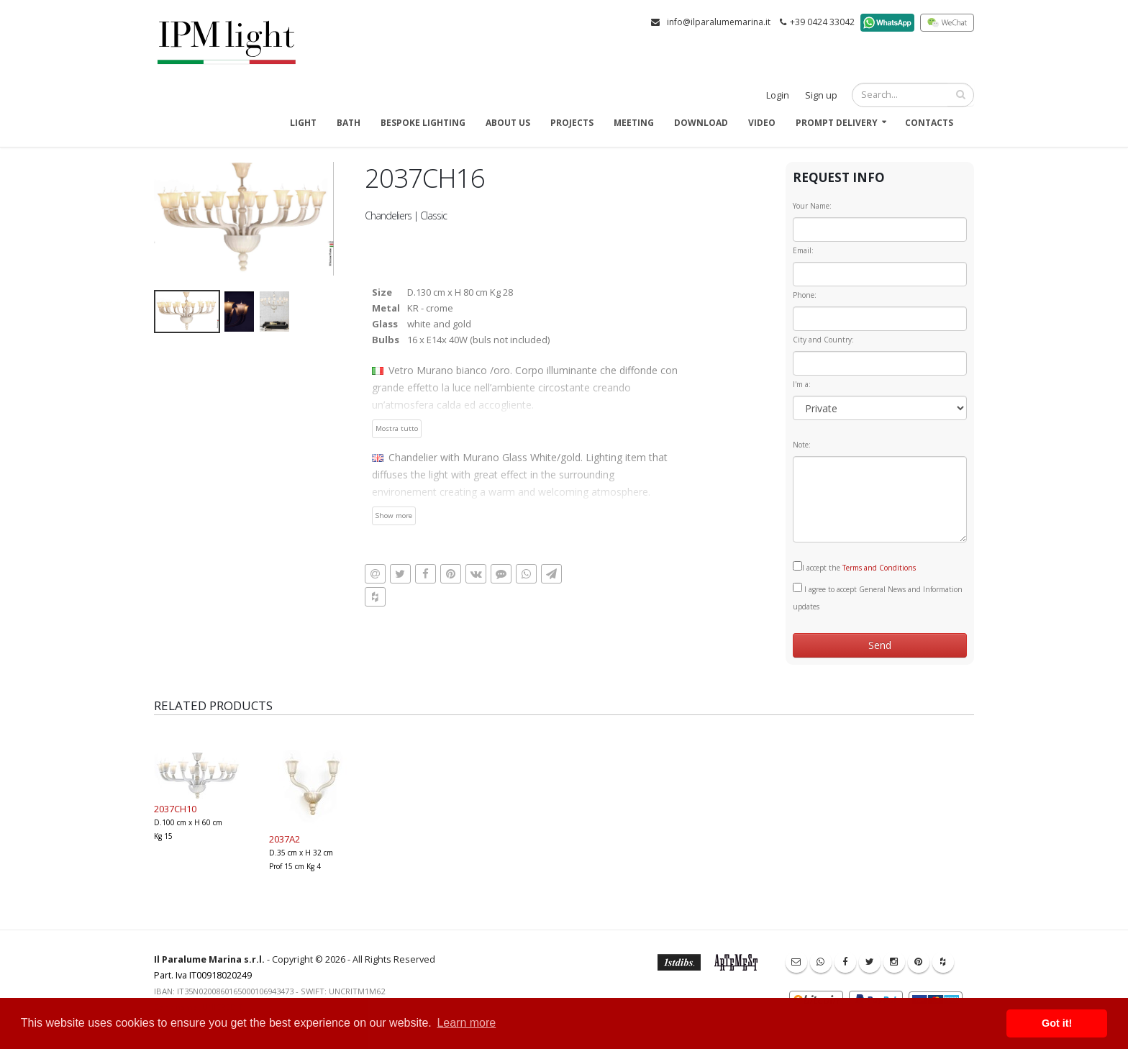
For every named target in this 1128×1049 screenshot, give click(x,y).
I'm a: (802, 384)
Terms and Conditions (879, 568)
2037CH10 (175, 808)
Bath (348, 123)
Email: (803, 250)
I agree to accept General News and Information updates (878, 597)
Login (777, 95)
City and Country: (823, 340)
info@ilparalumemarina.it (718, 22)
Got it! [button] (1057, 1023)
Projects (571, 123)
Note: (802, 445)
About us (508, 123)
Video (762, 123)
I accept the (854, 567)
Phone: (805, 295)
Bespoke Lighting (423, 123)
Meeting (634, 123)
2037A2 (284, 838)
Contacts (929, 123)
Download (701, 123)
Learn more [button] (466, 1023)
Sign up (821, 95)
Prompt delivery (837, 123)
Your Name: (812, 206)
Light (303, 123)
